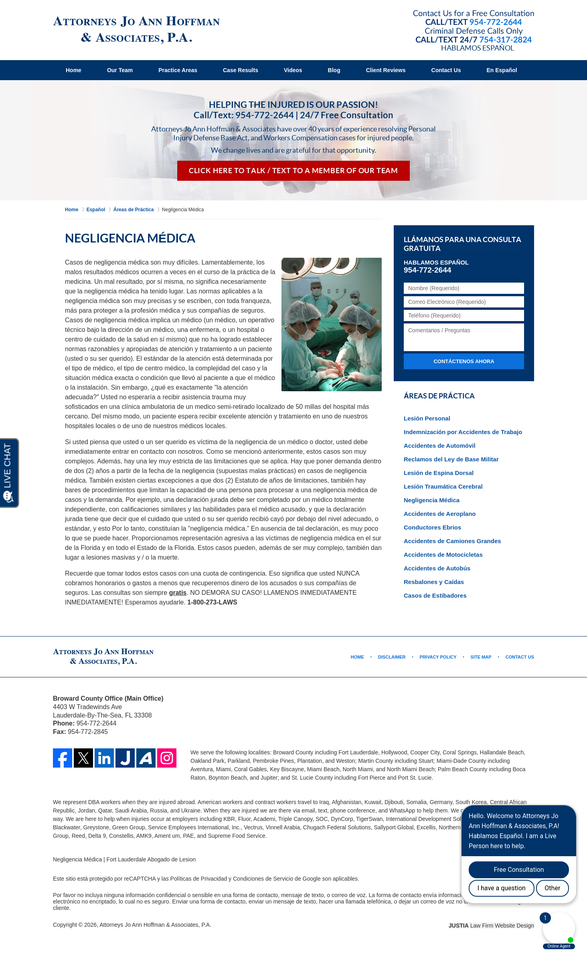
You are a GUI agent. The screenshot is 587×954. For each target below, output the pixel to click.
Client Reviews (386, 70)
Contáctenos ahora (463, 361)
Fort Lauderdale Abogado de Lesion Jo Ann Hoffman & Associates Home (136, 30)
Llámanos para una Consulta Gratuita (462, 244)
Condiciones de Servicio (263, 878)
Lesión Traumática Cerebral (443, 486)
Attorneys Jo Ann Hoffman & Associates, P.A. (155, 925)
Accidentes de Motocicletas (443, 554)
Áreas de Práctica (439, 396)
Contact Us (446, 70)
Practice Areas (177, 70)
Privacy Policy (438, 657)
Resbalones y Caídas (434, 581)
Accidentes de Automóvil (440, 445)
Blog (334, 70)
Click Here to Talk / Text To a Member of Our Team (293, 170)
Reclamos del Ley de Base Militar (451, 459)
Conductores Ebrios (432, 527)
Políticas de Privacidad (198, 878)
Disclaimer (391, 657)
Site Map (481, 657)
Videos (293, 70)
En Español (501, 70)
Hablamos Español (477, 47)
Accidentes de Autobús (437, 568)
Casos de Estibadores (435, 595)
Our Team (120, 70)
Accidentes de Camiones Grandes (452, 541)
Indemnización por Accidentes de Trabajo (463, 431)
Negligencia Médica (431, 500)
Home (73, 70)
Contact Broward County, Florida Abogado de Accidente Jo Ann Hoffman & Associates (473, 27)
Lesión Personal (427, 418)
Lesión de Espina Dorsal (439, 472)
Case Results (240, 70)
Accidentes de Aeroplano (440, 513)
